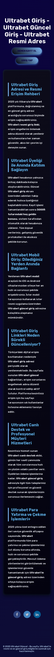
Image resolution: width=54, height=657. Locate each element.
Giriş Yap (27, 60)
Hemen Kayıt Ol (27, 51)
